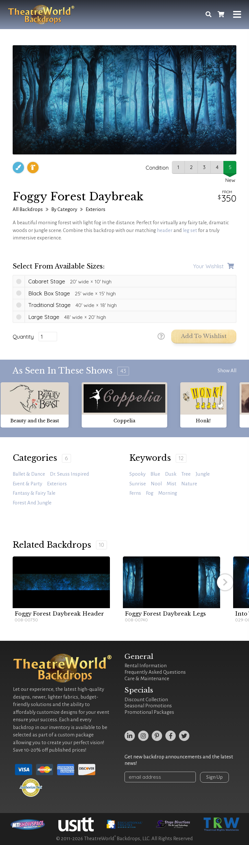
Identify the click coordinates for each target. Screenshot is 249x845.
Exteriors (95, 209)
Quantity (23, 336)
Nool (156, 483)
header (164, 230)
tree (186, 474)
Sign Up (214, 777)
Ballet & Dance (29, 474)
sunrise (137, 483)
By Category (64, 209)
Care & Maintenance (146, 678)
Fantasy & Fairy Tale (34, 493)
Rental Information (145, 665)
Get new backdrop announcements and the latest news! (178, 760)
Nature (189, 483)
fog (149, 493)
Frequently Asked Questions (155, 672)
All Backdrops (28, 209)
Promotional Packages (149, 712)
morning (167, 493)
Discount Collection (146, 699)
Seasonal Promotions (148, 705)
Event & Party (27, 483)
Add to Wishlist (204, 336)
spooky (137, 474)
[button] (225, 582)
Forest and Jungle (32, 502)
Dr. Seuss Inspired (69, 474)
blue (155, 474)
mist (171, 483)
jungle (203, 474)
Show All (227, 370)
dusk (170, 474)
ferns (135, 493)
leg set (190, 230)
